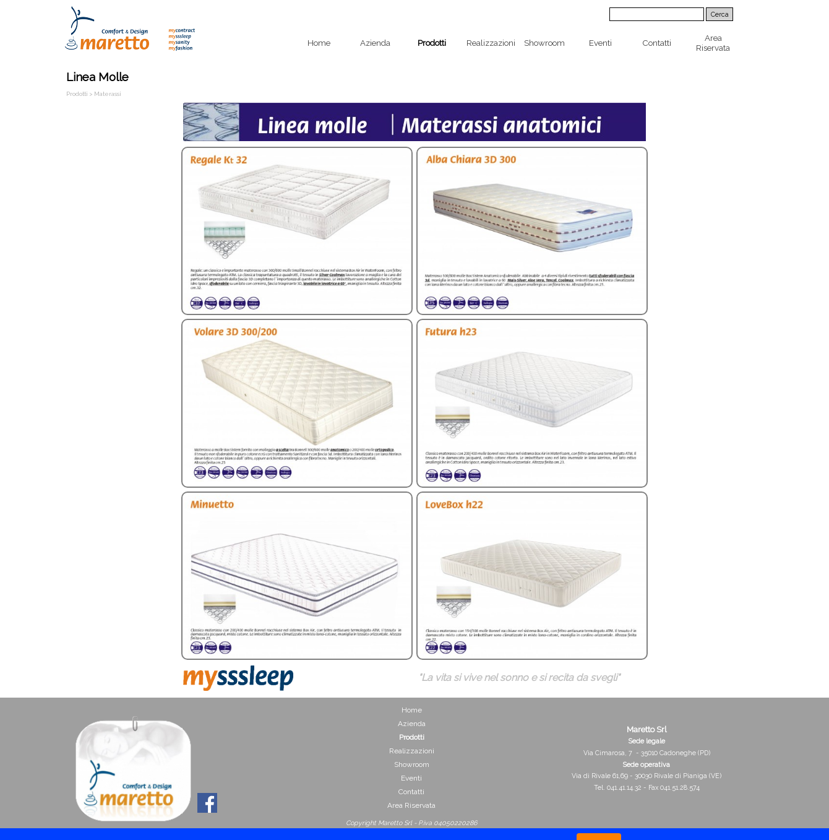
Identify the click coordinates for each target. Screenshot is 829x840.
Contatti (656, 43)
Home (318, 43)
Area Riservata (713, 43)
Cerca (720, 14)
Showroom (544, 43)
